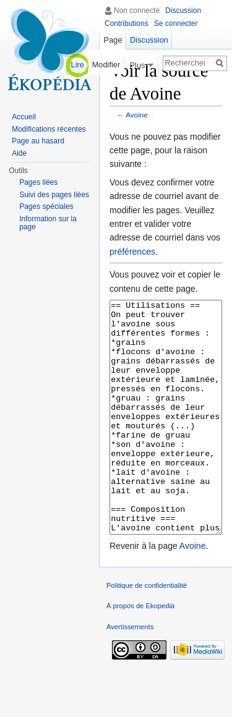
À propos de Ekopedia (140, 652)
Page (112, 40)
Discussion (183, 10)
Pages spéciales (46, 206)
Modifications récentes (48, 129)
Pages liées (38, 182)
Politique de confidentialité (146, 631)
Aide (19, 153)
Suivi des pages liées (54, 194)
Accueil (24, 116)
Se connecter (176, 23)
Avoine (137, 115)
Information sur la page (48, 223)
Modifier (106, 64)
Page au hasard (38, 141)
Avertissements (129, 673)
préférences (132, 252)
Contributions (126, 23)
